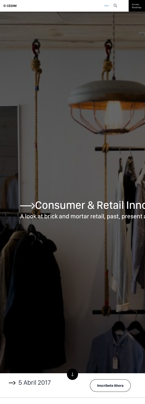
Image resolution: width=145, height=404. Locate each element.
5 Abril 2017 (30, 383)
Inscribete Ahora (110, 385)
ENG (106, 5)
